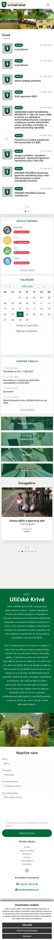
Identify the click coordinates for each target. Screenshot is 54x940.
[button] (25, 211)
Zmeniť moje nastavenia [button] (27, 931)
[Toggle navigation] (48, 4)
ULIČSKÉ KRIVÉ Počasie (27, 344)
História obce (27, 850)
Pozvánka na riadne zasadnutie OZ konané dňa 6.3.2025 (31, 141)
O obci (27, 847)
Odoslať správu (27, 833)
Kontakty (27, 864)
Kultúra (27, 857)
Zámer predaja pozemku (27, 80)
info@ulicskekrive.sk (28, 889)
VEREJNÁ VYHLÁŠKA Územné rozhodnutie (29, 194)
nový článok (21, 49)
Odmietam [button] (27, 936)
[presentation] (25, 206)
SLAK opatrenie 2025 (25, 96)
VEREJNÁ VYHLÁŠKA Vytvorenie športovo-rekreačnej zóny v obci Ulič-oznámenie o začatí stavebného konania (31, 176)
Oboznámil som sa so (26, 824)
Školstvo (27, 854)
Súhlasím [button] (27, 925)
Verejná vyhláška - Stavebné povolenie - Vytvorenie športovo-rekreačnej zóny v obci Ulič (32, 158)
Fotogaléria (27, 861)
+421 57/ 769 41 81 (28, 884)
